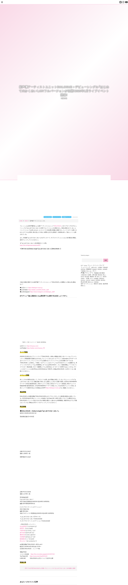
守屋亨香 (22, 530)
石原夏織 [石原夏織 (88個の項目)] (96, 278)
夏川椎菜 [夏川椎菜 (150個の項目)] (102, 273)
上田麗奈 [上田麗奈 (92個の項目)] (100, 267)
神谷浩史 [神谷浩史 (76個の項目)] (83, 280)
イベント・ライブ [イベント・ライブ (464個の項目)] (98, 265)
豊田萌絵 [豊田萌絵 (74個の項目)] (96, 282)
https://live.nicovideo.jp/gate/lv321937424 (43, 554)
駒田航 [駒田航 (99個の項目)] (100, 284)
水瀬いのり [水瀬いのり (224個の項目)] (89, 278)
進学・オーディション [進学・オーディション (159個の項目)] (87, 284)
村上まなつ (23, 541)
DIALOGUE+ (48, 217)
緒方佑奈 (22, 532)
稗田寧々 (22, 528)
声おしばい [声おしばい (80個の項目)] (89, 271)
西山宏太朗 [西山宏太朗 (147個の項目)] (84, 282)
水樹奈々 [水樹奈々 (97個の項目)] (83, 278)
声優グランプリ (67, 217)
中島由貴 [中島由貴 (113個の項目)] (105, 267)
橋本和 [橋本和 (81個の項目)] (104, 276)
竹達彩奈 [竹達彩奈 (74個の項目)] (93, 280)
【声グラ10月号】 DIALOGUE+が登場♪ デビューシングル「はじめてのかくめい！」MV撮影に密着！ (50, 568)
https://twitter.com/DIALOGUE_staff (38, 290)
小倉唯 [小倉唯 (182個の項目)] (89, 275)
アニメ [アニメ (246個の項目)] (90, 265)
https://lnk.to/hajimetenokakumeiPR (30, 245)
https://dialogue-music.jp (35, 287)
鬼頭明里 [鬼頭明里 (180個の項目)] (105, 283)
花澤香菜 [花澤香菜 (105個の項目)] (97, 280)
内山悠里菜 (23, 526)
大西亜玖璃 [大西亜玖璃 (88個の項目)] (83, 275)
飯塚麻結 (22, 539)
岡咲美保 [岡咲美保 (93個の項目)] (100, 275)
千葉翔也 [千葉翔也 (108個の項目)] (83, 271)
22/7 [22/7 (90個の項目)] (82, 265)
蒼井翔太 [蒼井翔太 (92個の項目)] (103, 280)
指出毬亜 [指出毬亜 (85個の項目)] (87, 276)
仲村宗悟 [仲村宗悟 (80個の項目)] (83, 269)
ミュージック (57, 217)
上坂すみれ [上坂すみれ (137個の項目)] (94, 267)
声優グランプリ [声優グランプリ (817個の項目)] (87, 273)
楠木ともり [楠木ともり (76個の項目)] (99, 276)
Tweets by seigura (85, 255)
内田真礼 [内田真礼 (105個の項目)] (99, 269)
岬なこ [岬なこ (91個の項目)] (104, 275)
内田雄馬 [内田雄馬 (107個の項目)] (105, 269)
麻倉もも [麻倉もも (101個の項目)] (83, 285)
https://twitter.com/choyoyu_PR (36, 348)
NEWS (64, 98)
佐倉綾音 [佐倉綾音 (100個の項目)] (94, 269)
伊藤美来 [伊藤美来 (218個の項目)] (89, 269)
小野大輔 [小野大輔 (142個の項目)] (94, 275)
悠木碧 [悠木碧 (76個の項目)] (82, 276)
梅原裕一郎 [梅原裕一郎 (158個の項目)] (93, 276)
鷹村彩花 (22, 535)
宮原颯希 (22, 537)
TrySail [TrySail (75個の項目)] (85, 265)
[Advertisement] (95, 300)
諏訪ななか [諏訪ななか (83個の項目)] (91, 282)
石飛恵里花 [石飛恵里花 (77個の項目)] (101, 278)
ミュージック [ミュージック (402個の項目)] (85, 267)
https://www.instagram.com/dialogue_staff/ (42, 292)
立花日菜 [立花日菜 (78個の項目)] (88, 280)
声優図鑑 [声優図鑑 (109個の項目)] (96, 273)
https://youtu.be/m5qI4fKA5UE (38, 556)
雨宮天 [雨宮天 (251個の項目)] (96, 283)
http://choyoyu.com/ (32, 346)
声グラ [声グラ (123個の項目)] (94, 271)
